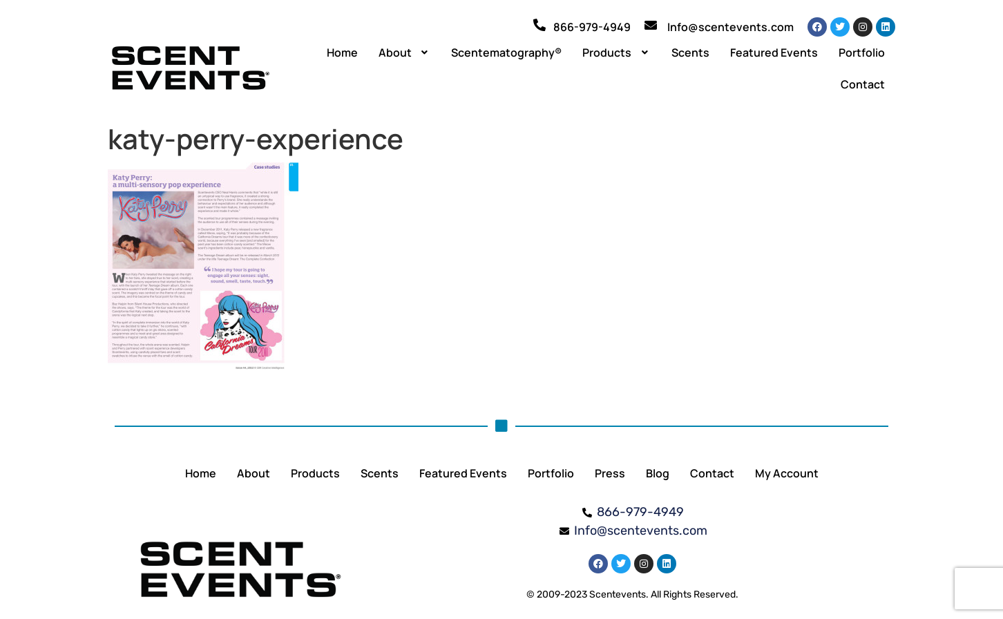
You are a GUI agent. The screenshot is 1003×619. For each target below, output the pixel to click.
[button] (404, 52)
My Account (787, 473)
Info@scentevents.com (730, 27)
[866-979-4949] (539, 25)
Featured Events (774, 52)
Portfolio (862, 52)
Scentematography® (506, 52)
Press (610, 473)
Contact (863, 84)
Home (342, 52)
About (405, 52)
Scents (690, 52)
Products (616, 52)
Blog (657, 473)
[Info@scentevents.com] (650, 25)
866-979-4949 (592, 27)
